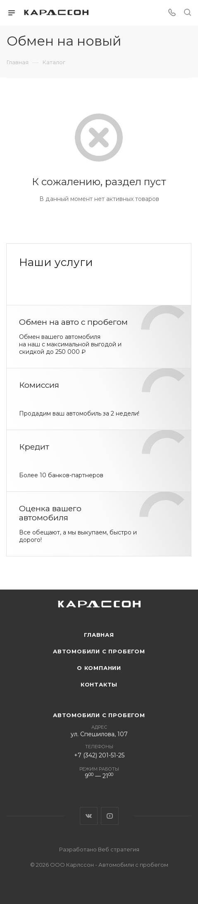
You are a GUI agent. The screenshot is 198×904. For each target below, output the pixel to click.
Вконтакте (89, 816)
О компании (99, 668)
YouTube (110, 816)
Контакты (99, 684)
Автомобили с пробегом (99, 651)
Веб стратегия (118, 849)
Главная (99, 634)
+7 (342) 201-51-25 (99, 755)
